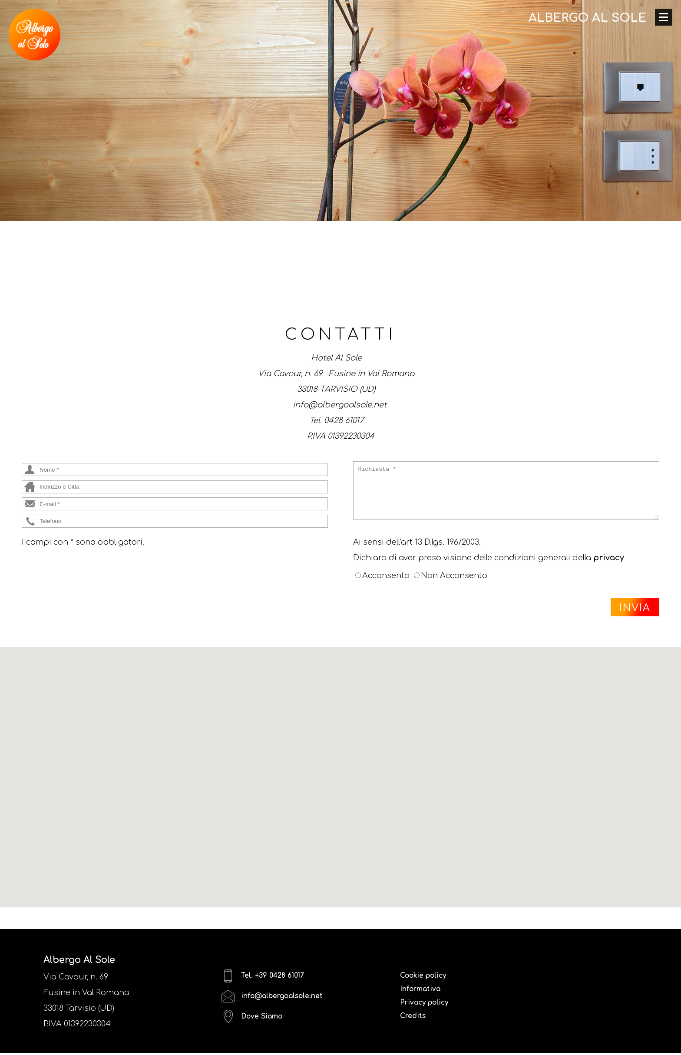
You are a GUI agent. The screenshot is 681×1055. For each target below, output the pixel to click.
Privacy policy (429, 1008)
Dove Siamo (255, 1025)
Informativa (424, 992)
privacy (608, 557)
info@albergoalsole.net (279, 1001)
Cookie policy (428, 976)
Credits (415, 1023)
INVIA (635, 607)
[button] (340, 769)
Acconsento (386, 575)
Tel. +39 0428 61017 (267, 977)
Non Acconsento (454, 575)
